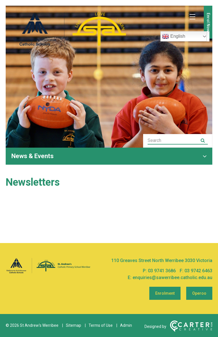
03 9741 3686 (162, 270)
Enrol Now (208, 22)
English (173, 36)
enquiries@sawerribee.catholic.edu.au (172, 277)
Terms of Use (101, 325)
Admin (126, 325)
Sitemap (73, 325)
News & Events (32, 156)
